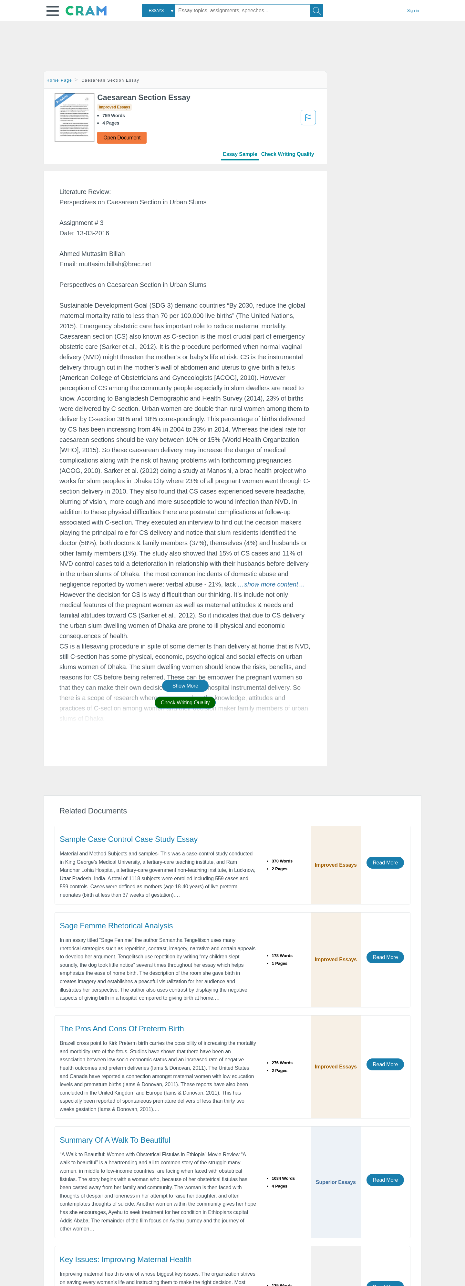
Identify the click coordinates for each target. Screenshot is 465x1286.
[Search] (316, 10)
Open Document (121, 137)
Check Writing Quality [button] (185, 702)
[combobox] (158, 10)
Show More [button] (185, 686)
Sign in (413, 10)
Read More (385, 862)
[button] (52, 11)
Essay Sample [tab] (240, 154)
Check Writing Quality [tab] (287, 154)
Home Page (59, 80)
